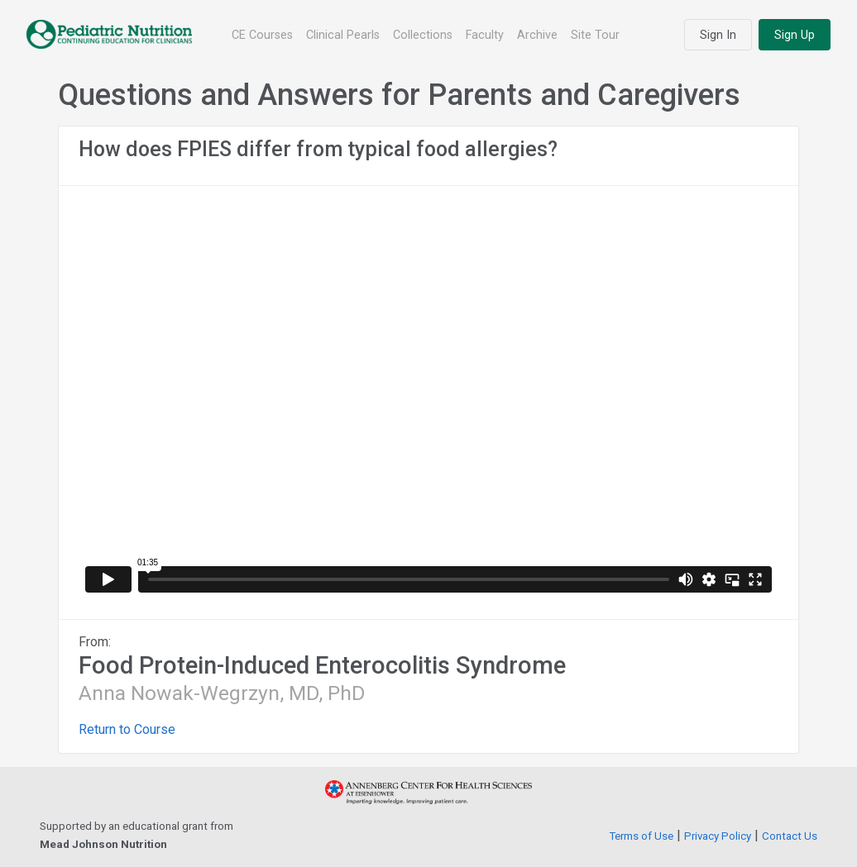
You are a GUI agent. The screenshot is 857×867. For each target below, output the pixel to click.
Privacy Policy (717, 836)
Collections (422, 34)
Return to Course (127, 729)
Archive (537, 34)
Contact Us (789, 836)
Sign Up (794, 34)
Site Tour (595, 34)
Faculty (485, 34)
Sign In (718, 34)
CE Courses (262, 34)
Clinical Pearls (343, 34)
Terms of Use (641, 836)
